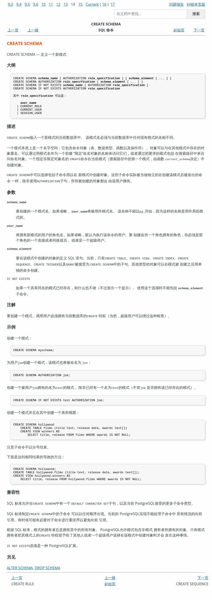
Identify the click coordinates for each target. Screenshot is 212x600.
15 (80, 4)
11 (51, 4)
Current (92, 4)
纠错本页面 (196, 4)
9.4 (19, 4)
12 (58, 4)
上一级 (33, 30)
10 (43, 4)
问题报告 (176, 4)
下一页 (199, 30)
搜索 (196, 14)
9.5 (27, 4)
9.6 (35, 4)
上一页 (13, 30)
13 (66, 4)
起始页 (179, 30)
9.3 (10, 4)
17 (113, 4)
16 (104, 4)
